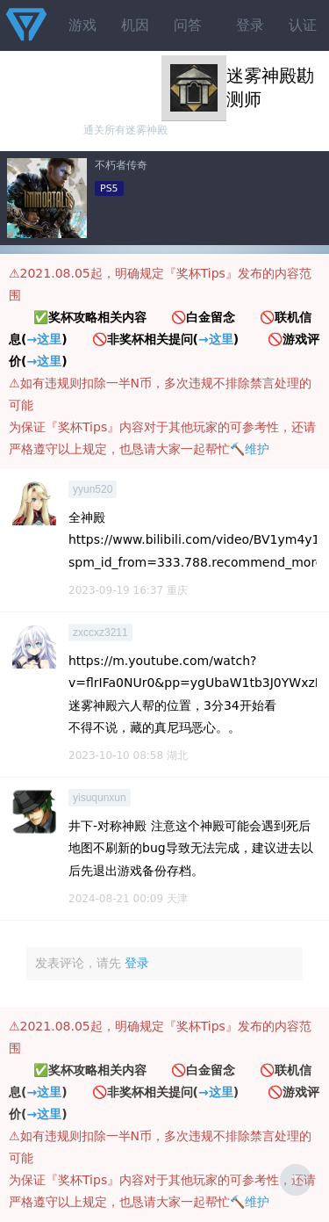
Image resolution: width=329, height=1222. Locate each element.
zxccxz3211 (100, 632)
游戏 (82, 25)
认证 (303, 25)
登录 (250, 25)
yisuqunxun (99, 798)
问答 (188, 25)
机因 (135, 25)
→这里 (43, 339)
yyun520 (92, 489)
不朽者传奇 (121, 165)
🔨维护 (249, 449)
